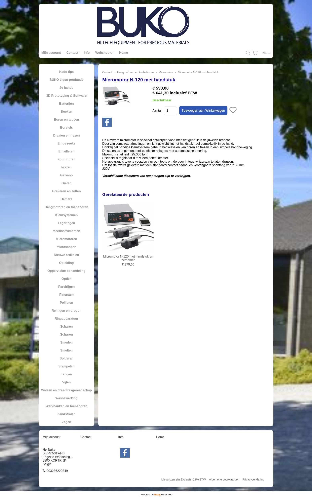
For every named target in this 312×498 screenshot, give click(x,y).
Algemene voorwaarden (224, 479)
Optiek (66, 278)
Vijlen (66, 382)
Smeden (66, 342)
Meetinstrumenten (66, 231)
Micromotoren (66, 239)
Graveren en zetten (66, 191)
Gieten (66, 183)
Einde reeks (66, 143)
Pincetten (66, 294)
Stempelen (66, 366)
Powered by (156, 494)
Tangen (66, 374)
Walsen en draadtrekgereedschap (66, 390)
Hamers (66, 199)
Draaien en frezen (66, 135)
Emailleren (66, 151)
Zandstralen (67, 414)
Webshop (104, 53)
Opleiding (66, 263)
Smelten (66, 350)
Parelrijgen (66, 286)
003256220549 (57, 471)
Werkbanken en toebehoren (66, 406)
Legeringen (66, 223)
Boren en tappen (66, 119)
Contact (72, 52)
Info (87, 52)
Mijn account (51, 52)
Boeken (66, 111)
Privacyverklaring (253, 479)
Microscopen (66, 247)
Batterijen (66, 103)
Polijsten (66, 302)
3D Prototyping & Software (66, 95)
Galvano (66, 175)
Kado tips (66, 71)
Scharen (66, 326)
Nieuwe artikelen (66, 255)
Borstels (66, 127)
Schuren (66, 334)
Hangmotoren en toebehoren (66, 207)
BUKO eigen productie (67, 79)
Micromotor (166, 72)
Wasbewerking (66, 398)
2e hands (66, 87)
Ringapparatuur (66, 318)
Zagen (66, 422)
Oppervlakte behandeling (66, 270)
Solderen (66, 358)
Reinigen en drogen (66, 310)
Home (123, 52)
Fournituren (66, 159)
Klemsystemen (66, 215)
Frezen (66, 167)
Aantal (156, 110)
